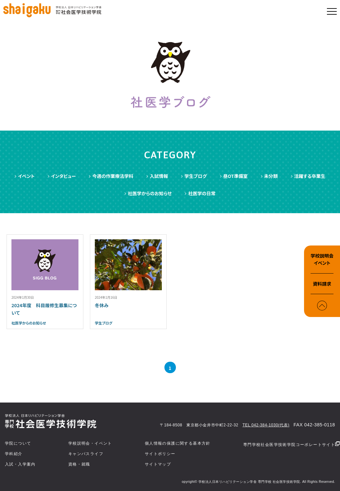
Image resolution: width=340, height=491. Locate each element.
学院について (18, 443)
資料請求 (322, 283)
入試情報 (157, 176)
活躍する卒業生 (308, 176)
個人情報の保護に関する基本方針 (178, 443)
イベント (25, 176)
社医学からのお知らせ (148, 193)
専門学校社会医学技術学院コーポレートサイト (291, 444)
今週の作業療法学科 (111, 176)
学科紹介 (14, 454)
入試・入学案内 (20, 464)
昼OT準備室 (234, 176)
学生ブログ (194, 176)
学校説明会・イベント (90, 443)
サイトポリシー (160, 454)
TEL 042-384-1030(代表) (266, 425)
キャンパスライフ (85, 454)
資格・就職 (79, 464)
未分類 (269, 176)
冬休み (102, 305)
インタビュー (62, 176)
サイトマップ (158, 464)
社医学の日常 (200, 193)
